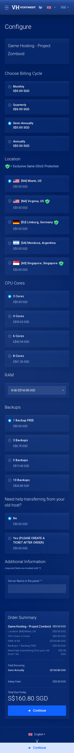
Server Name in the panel (25, 581)
